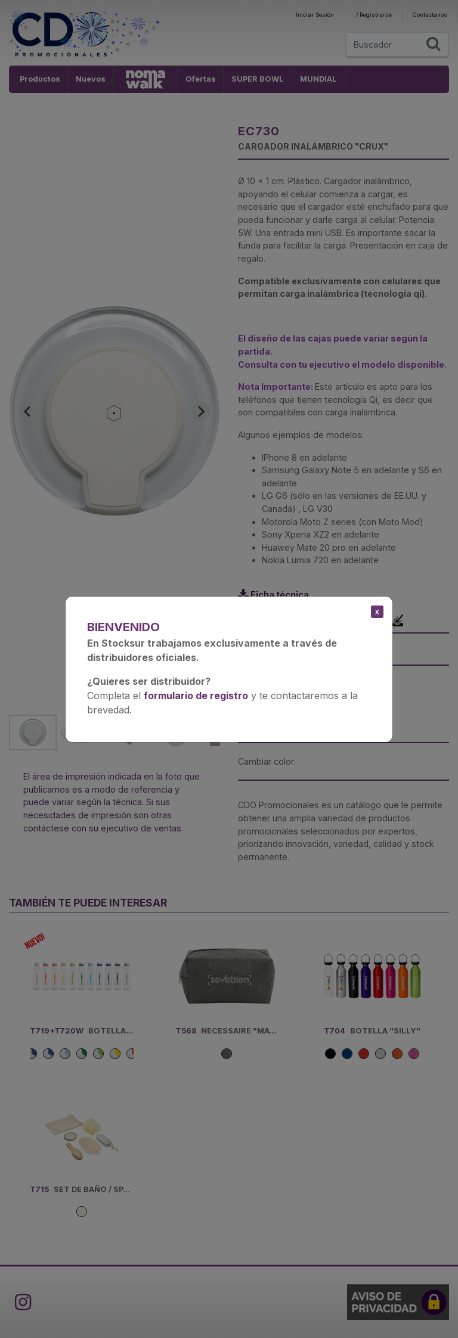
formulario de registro (196, 695)
